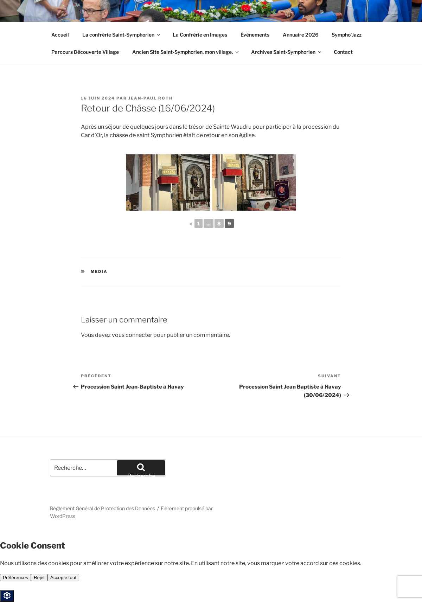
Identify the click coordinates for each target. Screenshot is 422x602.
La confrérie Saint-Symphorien (121, 35)
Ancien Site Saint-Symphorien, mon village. (185, 52)
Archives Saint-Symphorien (286, 52)
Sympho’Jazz (347, 35)
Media (99, 271)
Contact (343, 52)
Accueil (60, 35)
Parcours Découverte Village (85, 52)
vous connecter (132, 335)
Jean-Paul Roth (150, 98)
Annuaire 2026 (300, 35)
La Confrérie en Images (200, 35)
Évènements (255, 35)
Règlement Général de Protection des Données (102, 508)
